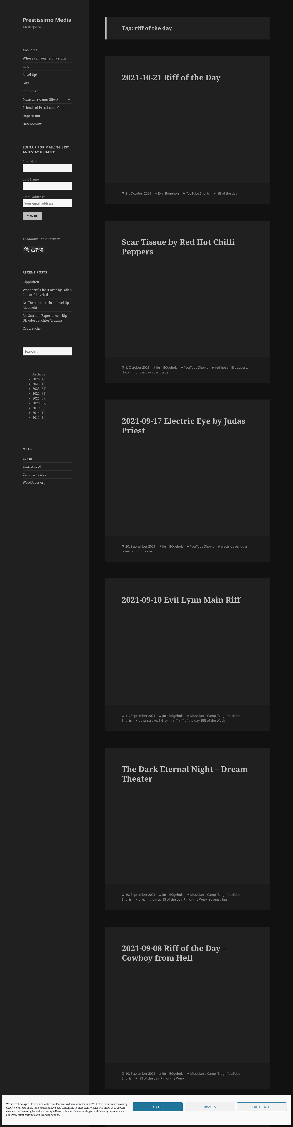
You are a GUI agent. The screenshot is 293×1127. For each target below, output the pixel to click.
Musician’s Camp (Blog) (40, 99)
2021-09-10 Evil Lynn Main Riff (181, 599)
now (26, 66)
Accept (157, 1107)
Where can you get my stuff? (44, 58)
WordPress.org (34, 482)
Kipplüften (31, 282)
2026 (36, 379)
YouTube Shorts (198, 193)
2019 (36, 408)
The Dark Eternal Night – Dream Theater (185, 774)
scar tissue (160, 372)
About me (30, 50)
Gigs (26, 83)
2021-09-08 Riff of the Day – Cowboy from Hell (174, 953)
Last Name (31, 179)
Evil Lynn (165, 720)
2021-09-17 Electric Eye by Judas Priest (183, 425)
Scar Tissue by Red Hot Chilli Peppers (178, 246)
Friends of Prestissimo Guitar (45, 107)
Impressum (31, 116)
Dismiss (210, 1107)
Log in (27, 458)
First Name (31, 161)
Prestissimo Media (47, 19)
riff (175, 720)
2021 (36, 398)
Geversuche (32, 328)
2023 (36, 388)
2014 (36, 413)
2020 (36, 403)
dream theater (149, 899)
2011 (36, 417)
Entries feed (32, 466)
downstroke (148, 720)
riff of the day (227, 193)
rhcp (125, 372)
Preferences (261, 1107)
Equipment (31, 91)
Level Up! (30, 75)
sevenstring (218, 899)
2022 (36, 393)
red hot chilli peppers (231, 367)
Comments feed (34, 474)
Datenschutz (32, 124)
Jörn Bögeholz (168, 193)
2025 (36, 384)
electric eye (229, 546)
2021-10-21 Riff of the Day (171, 77)
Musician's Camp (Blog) (208, 715)
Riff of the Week (213, 720)
